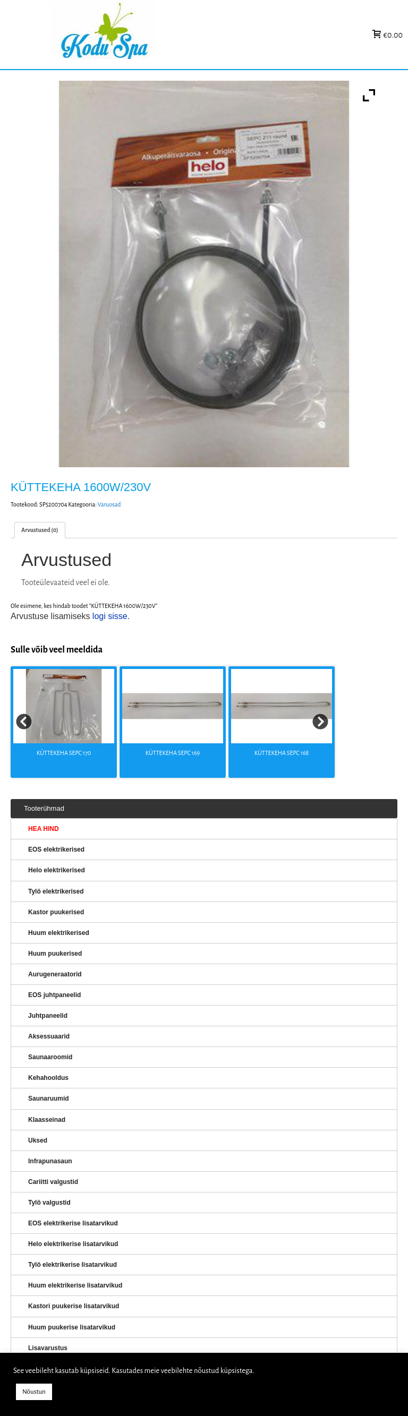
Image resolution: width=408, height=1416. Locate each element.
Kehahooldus (48, 1078)
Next (320, 722)
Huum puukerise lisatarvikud (71, 1327)
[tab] (39, 530)
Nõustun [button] (34, 1391)
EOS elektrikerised (56, 849)
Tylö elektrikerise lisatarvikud (72, 1264)
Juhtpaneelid (47, 1015)
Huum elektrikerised (58, 933)
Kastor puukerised (56, 912)
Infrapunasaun (50, 1161)
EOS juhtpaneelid (54, 995)
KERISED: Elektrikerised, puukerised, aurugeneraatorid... (170, 35)
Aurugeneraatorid (55, 974)
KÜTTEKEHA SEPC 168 (281, 753)
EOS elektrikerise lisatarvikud (73, 1223)
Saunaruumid (48, 1098)
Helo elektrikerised (56, 870)
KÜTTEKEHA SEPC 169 (173, 753)
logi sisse (110, 616)
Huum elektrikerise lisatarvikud (75, 1285)
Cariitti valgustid (53, 1182)
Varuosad (109, 504)
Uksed (37, 1140)
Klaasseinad (46, 1119)
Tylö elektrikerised (56, 891)
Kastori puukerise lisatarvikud (73, 1306)
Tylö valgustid (49, 1202)
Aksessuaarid (49, 1036)
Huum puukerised (55, 953)
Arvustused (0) (39, 530)
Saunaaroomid (50, 1057)
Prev (24, 722)
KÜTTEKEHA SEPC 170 (64, 753)
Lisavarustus (47, 1348)
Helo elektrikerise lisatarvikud (73, 1244)
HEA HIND (43, 829)
